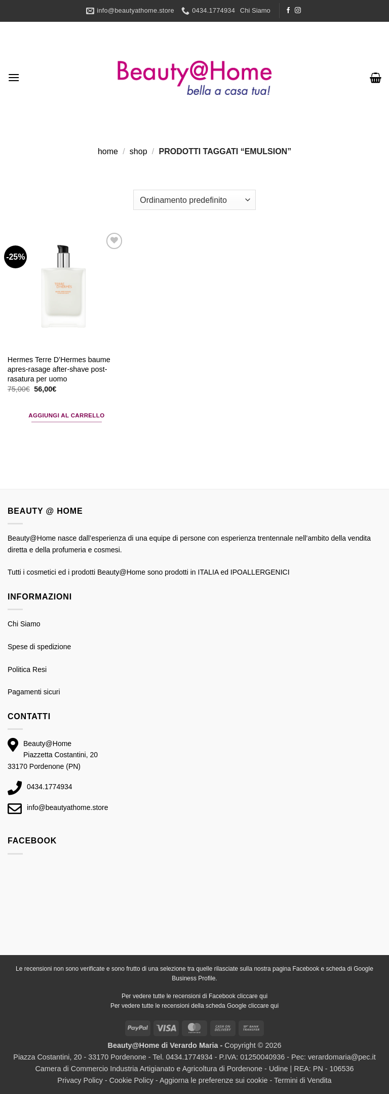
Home (108, 151)
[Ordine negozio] (194, 200)
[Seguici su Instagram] (298, 10)
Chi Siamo (255, 10)
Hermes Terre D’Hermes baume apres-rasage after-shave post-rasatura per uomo (59, 369)
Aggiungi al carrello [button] (66, 415)
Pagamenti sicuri (34, 692)
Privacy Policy (80, 1080)
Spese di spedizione (39, 647)
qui (263, 996)
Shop (138, 151)
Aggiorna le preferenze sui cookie (214, 1080)
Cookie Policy (131, 1080)
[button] (14, 77)
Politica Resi (27, 669)
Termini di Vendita (303, 1080)
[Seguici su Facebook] (288, 10)
